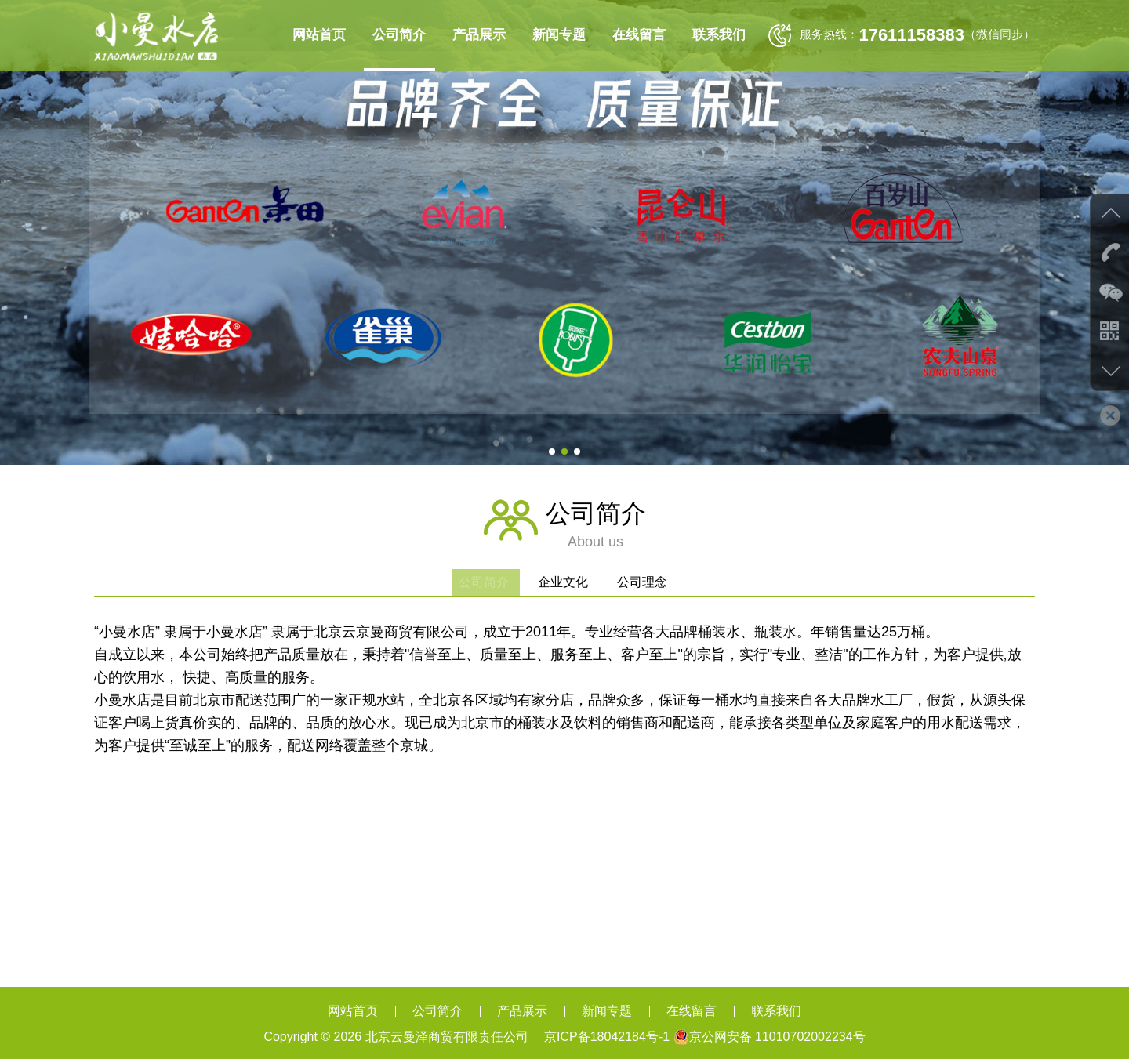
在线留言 (639, 34)
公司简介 (399, 34)
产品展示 (479, 34)
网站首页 (319, 34)
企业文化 (564, 582)
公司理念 (651, 582)
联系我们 (719, 34)
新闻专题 (559, 34)
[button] (552, 451)
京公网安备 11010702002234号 (769, 1036)
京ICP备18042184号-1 (605, 1036)
